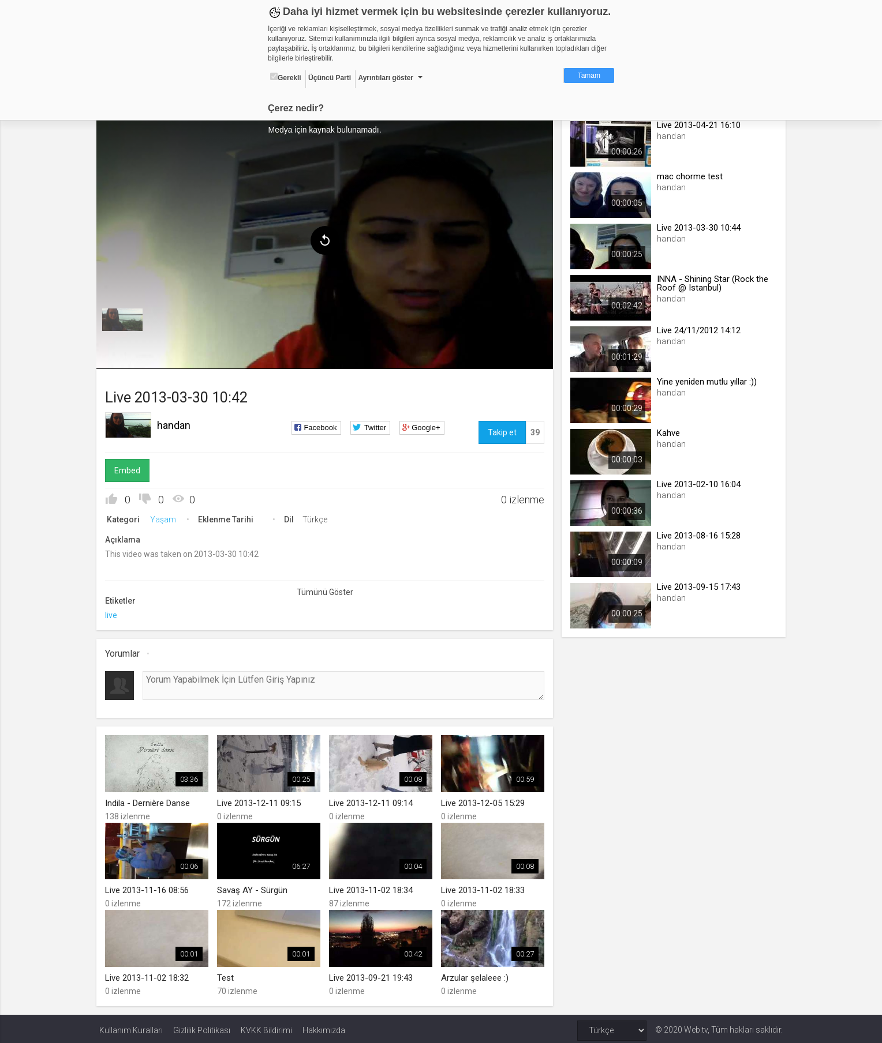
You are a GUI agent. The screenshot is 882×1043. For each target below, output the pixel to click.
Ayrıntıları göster (385, 78)
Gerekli (285, 77)
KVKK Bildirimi (266, 1026)
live (114, 613)
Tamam (589, 75)
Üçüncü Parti (329, 78)
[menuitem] (125, 318)
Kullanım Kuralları (131, 1026)
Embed (130, 468)
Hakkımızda (323, 1026)
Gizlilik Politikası (201, 1026)
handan (176, 423)
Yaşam (166, 517)
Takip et (501, 430)
